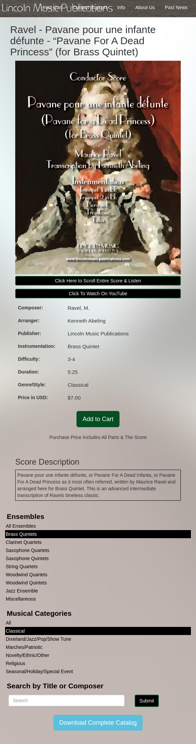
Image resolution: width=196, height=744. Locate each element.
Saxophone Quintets (27, 558)
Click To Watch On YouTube (98, 293)
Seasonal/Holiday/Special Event (39, 671)
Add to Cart (98, 419)
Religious (15, 663)
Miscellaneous (21, 599)
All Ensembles (21, 526)
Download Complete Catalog (98, 722)
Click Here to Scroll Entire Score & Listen (98, 280)
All (8, 623)
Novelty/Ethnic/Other (27, 655)
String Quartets (22, 566)
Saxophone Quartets (27, 550)
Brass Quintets (21, 534)
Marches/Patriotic (24, 647)
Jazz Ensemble (22, 591)
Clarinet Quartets (24, 542)
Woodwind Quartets (26, 574)
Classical (15, 631)
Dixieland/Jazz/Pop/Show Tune (38, 639)
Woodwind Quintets (26, 582)
